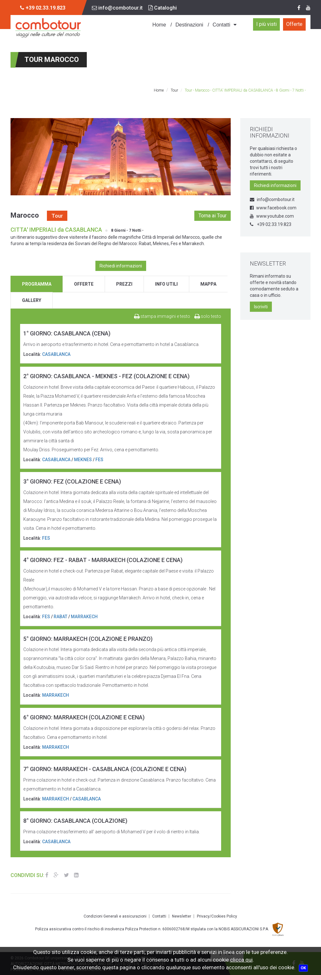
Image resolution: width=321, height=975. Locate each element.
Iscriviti (261, 306)
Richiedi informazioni (121, 265)
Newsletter (181, 916)
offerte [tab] (83, 284)
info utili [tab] (166, 284)
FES (99, 459)
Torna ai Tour (212, 216)
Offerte (294, 24)
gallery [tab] (31, 300)
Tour (174, 90)
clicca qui (241, 959)
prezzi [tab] (124, 284)
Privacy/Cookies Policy (217, 916)
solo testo (207, 316)
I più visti (266, 24)
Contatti (221, 24)
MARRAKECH (84, 616)
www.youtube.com (272, 216)
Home (159, 24)
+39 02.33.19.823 (270, 224)
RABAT (60, 616)
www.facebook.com (273, 207)
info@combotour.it (117, 8)
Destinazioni (189, 24)
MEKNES (83, 459)
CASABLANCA (56, 354)
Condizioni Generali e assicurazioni (115, 916)
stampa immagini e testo (162, 316)
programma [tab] (36, 284)
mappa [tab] (208, 284)
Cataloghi (162, 8)
